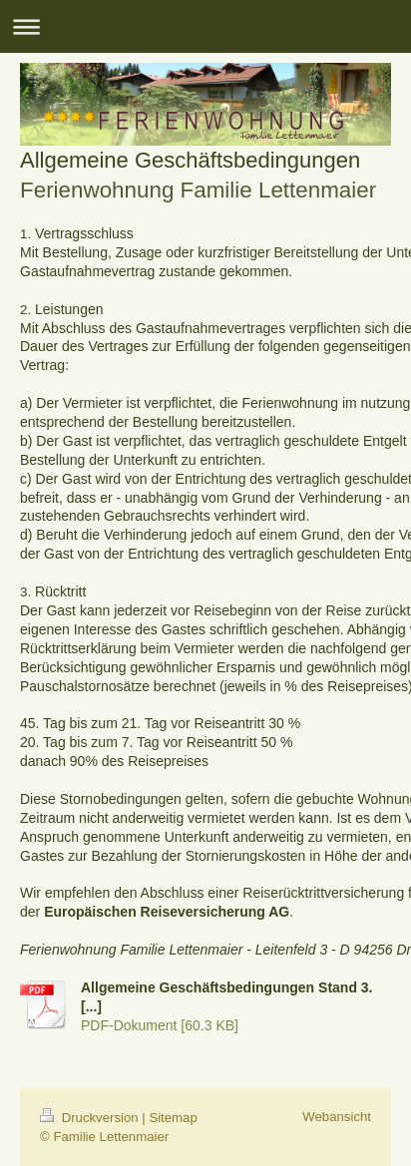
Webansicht (336, 1116)
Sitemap (173, 1117)
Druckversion (91, 1117)
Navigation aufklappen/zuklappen (205, 26)
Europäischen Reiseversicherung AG (166, 912)
